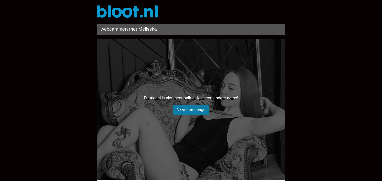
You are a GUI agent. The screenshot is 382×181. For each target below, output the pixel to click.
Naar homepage (191, 109)
